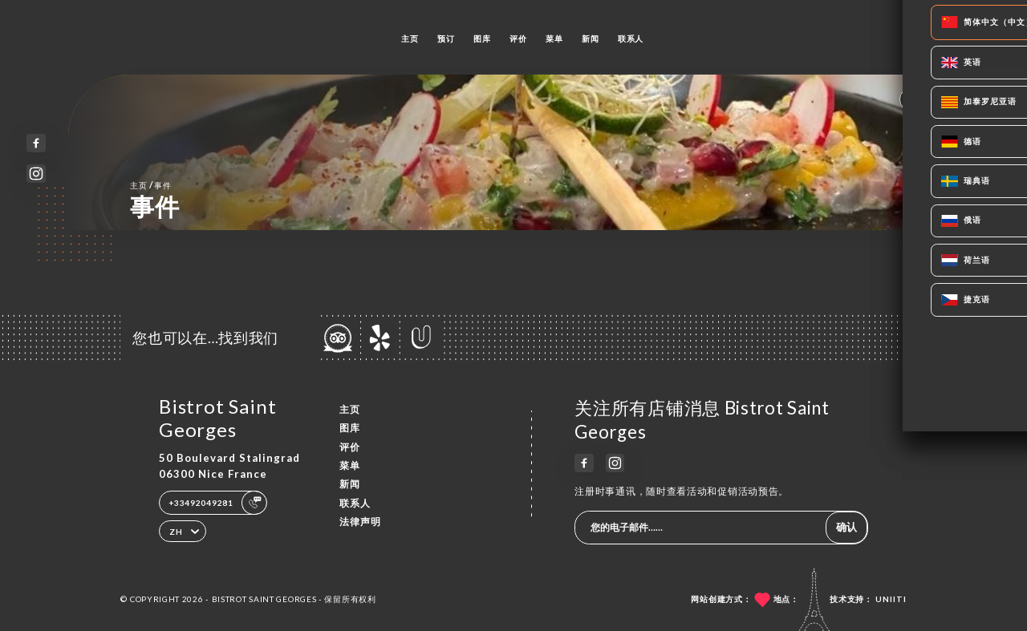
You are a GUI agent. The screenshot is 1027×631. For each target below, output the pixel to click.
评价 (517, 38)
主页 (409, 38)
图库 (481, 38)
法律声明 (360, 521)
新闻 (590, 38)
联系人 (630, 38)
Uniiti (891, 599)
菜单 (554, 38)
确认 (846, 526)
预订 (445, 38)
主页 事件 (150, 185)
